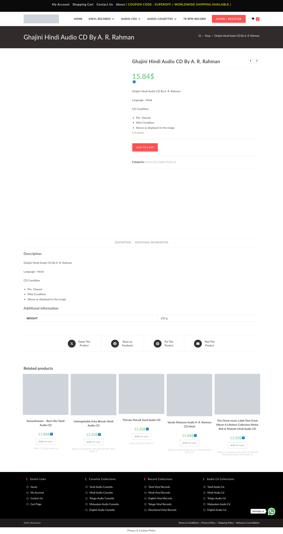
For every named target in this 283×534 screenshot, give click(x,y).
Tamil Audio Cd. (216, 486)
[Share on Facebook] (122, 344)
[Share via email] (204, 344)
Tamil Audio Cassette (101, 486)
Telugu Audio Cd (216, 498)
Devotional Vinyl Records (162, 509)
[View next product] (256, 61)
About (120, 4)
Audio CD (150, 161)
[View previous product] (250, 61)
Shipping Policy (226, 522)
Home (33, 486)
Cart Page (35, 504)
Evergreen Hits (89, 448)
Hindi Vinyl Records (159, 492)
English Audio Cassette (102, 509)
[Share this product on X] (79, 344)
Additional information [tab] (151, 242)
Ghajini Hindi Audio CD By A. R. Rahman (236, 35)
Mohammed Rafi (230, 454)
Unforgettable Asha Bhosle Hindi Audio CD (93, 423)
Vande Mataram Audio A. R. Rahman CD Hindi (189, 424)
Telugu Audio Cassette (101, 498)
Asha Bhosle (103, 448)
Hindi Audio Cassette (101, 492)
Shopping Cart (83, 4)
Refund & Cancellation (247, 522)
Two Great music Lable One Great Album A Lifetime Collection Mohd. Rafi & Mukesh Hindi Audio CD (237, 424)
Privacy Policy (208, 522)
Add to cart (145, 147)
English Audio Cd (216, 509)
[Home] (199, 35)
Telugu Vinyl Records (160, 504)
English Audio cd (167, 161)
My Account (61, 4)
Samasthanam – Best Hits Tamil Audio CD (46, 423)
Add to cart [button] (45, 441)
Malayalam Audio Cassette (104, 504)
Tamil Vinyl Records (159, 486)
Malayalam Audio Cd (218, 504)
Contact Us (105, 4)
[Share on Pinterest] (164, 344)
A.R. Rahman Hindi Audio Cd (198, 451)
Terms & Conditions (188, 522)
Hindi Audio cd (185, 449)
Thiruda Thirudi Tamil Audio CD (142, 420)
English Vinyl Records (160, 498)
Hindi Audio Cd (215, 492)
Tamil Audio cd (51, 448)
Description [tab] (123, 242)
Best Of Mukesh (249, 452)
